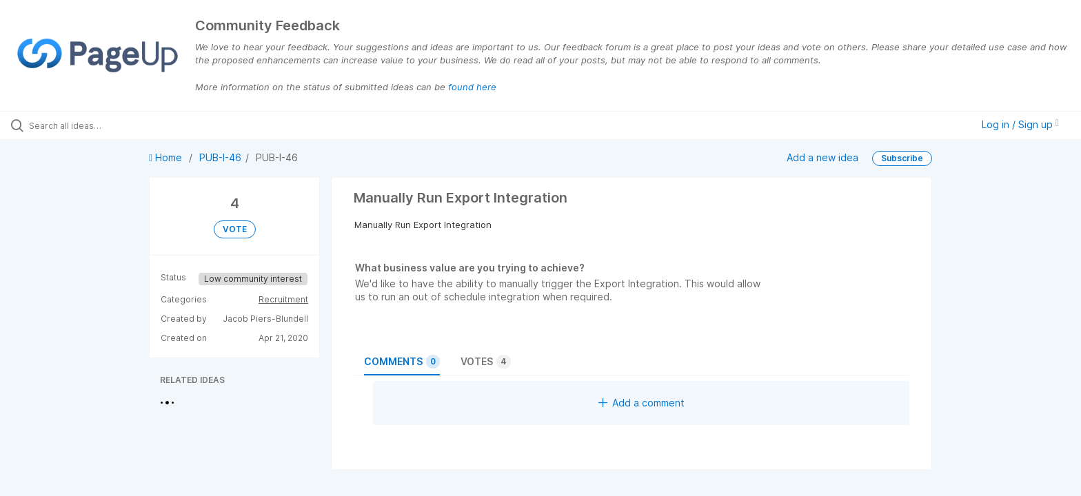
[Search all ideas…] (125, 125)
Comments (402, 362)
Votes (486, 362)
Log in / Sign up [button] (1020, 124)
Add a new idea (822, 157)
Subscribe (902, 158)
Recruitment (283, 299)
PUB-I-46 (220, 157)
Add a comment (641, 403)
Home (167, 157)
